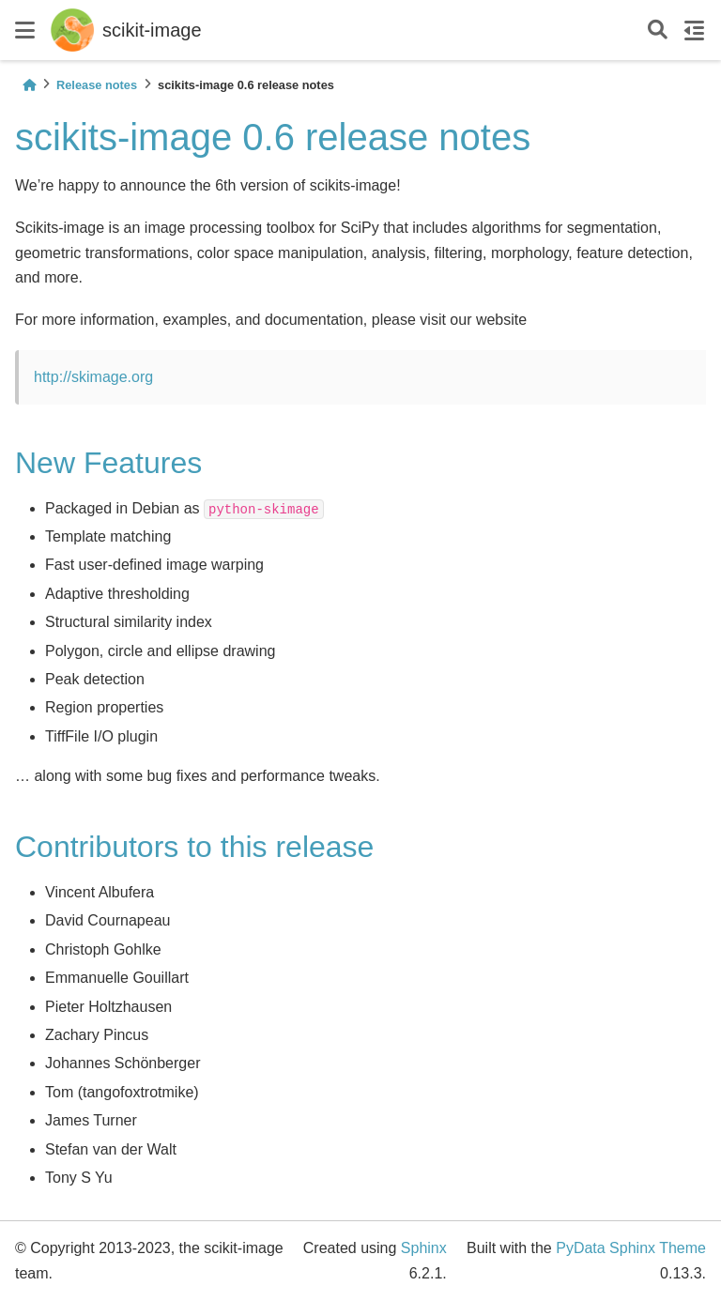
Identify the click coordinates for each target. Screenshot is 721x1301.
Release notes (96, 85)
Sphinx (424, 1248)
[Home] (29, 85)
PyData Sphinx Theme (631, 1248)
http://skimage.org (93, 377)
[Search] (657, 30)
